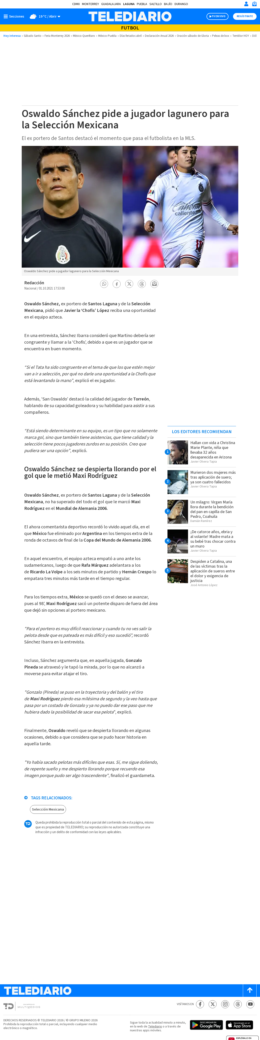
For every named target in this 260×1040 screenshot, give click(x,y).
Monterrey (90, 4)
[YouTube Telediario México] (250, 1004)
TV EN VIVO (219, 16)
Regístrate (245, 16)
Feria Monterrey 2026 (57, 36)
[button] (104, 284)
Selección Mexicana (48, 809)
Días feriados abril (131, 36)
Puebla (142, 4)
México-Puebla (107, 36)
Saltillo (155, 4)
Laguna (129, 4)
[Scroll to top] (250, 990)
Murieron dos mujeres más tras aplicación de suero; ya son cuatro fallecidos (213, 477)
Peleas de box (220, 36)
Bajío (168, 4)
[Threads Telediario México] (238, 1004)
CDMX (76, 4)
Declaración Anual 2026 (159, 36)
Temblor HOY (240, 36)
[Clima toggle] (43, 16)
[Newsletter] (254, 5)
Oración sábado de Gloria (193, 36)
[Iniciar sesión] (246, 4)
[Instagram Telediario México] (225, 1004)
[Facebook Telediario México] (200, 1004)
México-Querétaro (84, 36)
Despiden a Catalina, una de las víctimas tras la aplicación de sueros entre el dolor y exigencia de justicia (212, 571)
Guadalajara (111, 4)
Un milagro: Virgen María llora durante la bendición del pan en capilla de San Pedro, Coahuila (211, 509)
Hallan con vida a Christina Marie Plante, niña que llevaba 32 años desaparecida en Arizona (212, 450)
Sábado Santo (32, 36)
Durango (181, 4)
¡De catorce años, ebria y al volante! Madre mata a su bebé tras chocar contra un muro (213, 539)
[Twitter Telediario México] (213, 1004)
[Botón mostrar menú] (14, 16)
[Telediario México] (130, 16)
